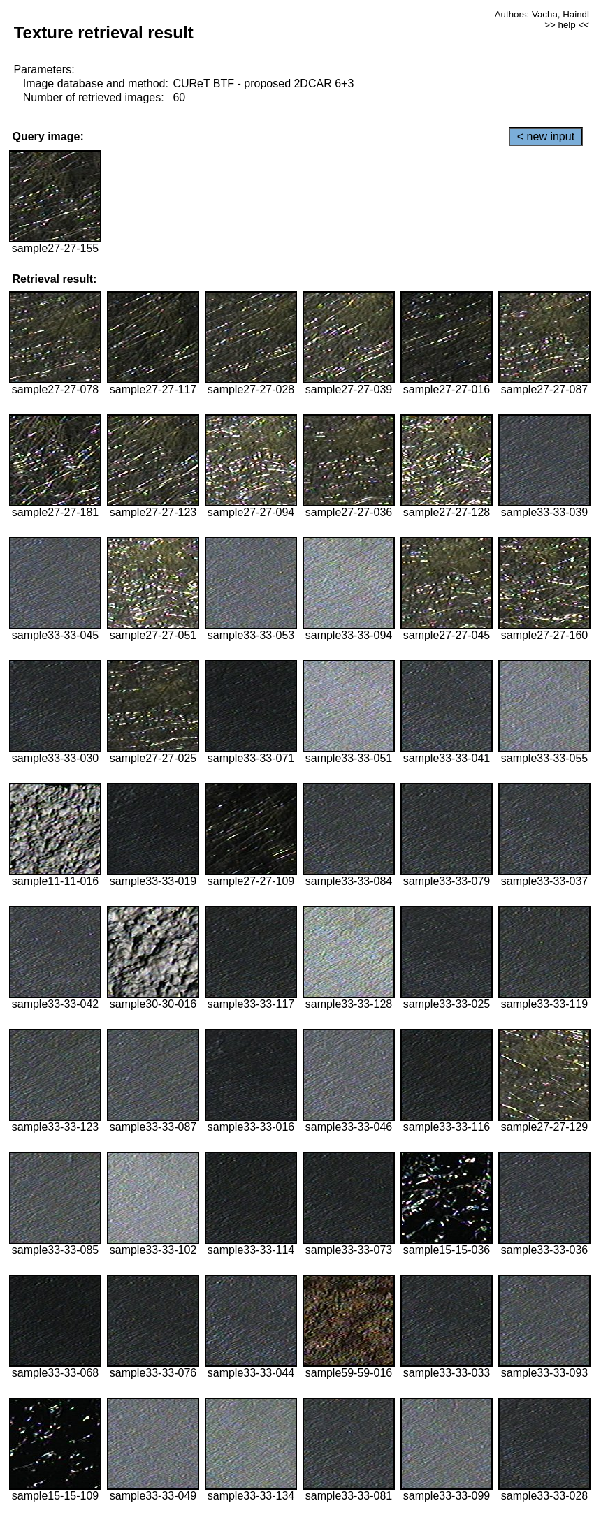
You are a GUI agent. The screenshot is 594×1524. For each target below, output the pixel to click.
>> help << (566, 25)
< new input (545, 136)
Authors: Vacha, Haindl (542, 14)
